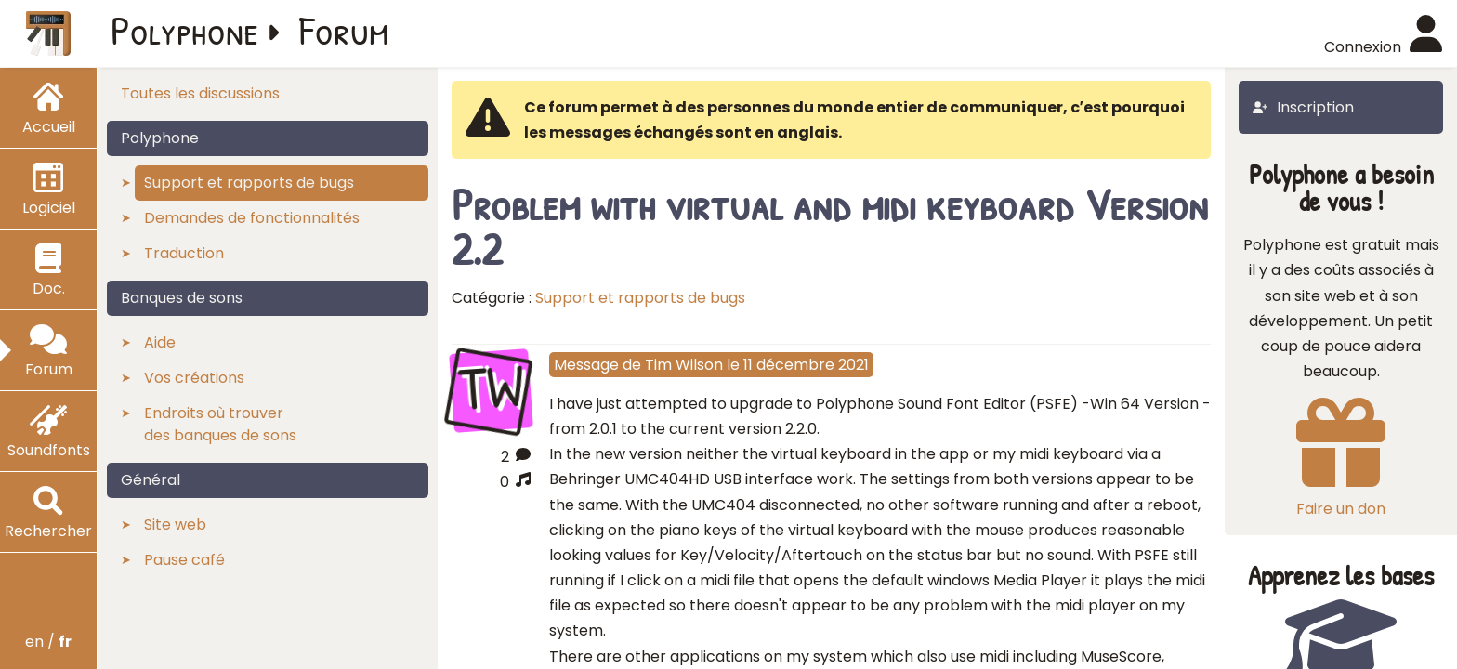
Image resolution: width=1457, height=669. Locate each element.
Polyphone (185, 30)
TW (490, 388)
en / (48, 641)
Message (586, 364)
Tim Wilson (684, 364)
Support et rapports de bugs (640, 297)
